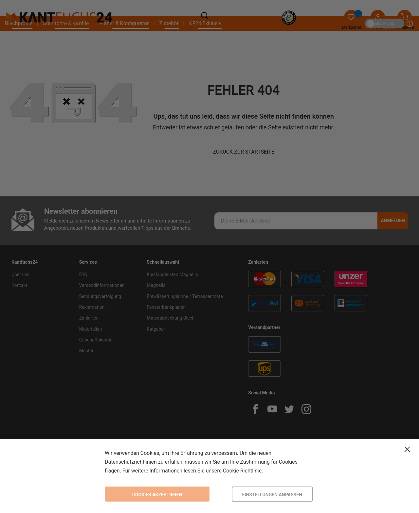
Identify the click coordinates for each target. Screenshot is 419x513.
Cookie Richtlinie (242, 470)
